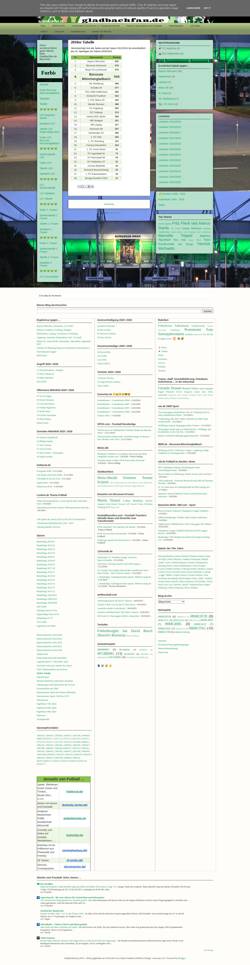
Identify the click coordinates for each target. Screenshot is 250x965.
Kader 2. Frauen (48, 243)
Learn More (193, 8)
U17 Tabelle (46, 198)
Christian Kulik (189, 568)
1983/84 (58, 745)
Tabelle (43, 104)
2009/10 (76, 757)
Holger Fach (115, 507)
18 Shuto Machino (45, 377)
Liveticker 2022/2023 (170, 165)
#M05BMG (144, 654)
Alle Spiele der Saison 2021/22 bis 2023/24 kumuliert (61, 519)
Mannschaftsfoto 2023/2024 (49, 635)
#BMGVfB (164, 631)
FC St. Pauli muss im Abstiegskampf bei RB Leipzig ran (183, 487)
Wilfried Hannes (179, 562)
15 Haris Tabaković (45, 374)
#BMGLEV (192, 620)
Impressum (163, 652)
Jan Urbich (176, 228)
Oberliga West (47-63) (47, 610)
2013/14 (66, 761)
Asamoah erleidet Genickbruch (111, 608)
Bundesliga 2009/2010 (47, 599)
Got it (207, 8)
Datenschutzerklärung (168, 648)
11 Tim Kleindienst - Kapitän (50, 370)
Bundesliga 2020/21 (46, 556)
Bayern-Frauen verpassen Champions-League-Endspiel (183, 510)
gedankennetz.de (75, 818)
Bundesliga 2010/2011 (47, 595)
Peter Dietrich (174, 559)
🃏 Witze (162, 347)
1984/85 (67, 745)
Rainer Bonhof (182, 556)
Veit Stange (185, 244)
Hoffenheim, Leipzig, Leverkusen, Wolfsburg (57, 333)
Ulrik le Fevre (165, 572)
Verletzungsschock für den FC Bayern (114, 600)
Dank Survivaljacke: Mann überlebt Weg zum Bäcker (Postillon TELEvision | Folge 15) (78, 887)
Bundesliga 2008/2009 (47, 602)
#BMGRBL (173, 624)
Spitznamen (198, 334)
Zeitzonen (162, 359)
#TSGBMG (130, 657)
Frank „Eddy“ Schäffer (202, 578)
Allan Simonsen (186, 581)
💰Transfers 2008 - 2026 (172, 193)
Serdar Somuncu (125, 486)
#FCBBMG (105, 653)
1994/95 (49, 751)
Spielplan (45, 98)
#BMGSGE (164, 628)
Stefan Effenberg (145, 504)
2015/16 (83, 761)
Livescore (59, 31)
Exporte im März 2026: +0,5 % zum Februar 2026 (62, 913)
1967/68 (76, 735)
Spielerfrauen (43, 677)
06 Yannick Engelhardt (47, 437)
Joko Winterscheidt (117, 483)
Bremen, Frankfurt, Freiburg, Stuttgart (54, 329)
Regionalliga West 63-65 (48, 614)
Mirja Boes (148, 483)
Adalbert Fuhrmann (191, 559)
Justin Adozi (176, 232)
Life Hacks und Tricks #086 (49, 475)
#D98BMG (143, 650)
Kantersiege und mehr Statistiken (52, 657)
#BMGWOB (180, 632)
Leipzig (162, 82)
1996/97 (67, 751)
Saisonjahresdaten (171, 334)
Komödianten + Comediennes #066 (113, 411)
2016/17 (41, 764)
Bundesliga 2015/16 (46, 576)
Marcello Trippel (176, 235)
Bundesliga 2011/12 (46, 591)
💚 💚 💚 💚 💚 (48, 109)
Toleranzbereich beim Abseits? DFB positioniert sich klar (63, 507)
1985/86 (77, 745)
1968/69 (86, 735)
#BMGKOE (178, 620)
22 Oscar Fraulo (44, 449)
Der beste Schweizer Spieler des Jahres (54, 665)
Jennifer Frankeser (189, 395)
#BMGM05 (207, 619)
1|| (44, 761)
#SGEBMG (115, 657)
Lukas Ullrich (103, 363)
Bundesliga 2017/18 (46, 568)
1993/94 (40, 751)
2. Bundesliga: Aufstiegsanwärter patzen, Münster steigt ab (124, 577)
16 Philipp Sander (45, 441)
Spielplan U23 (47, 123)
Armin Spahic (165, 224)
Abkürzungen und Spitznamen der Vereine (56, 684)
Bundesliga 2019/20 (46, 560)
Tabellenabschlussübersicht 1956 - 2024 (55, 523)
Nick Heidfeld (102, 486)
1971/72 (58, 738)
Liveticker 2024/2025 (170, 176)
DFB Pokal (42, 355)
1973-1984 (42, 622)
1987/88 (41, 748)
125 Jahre (195, 25)
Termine (161, 370)
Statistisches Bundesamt (52, 910)
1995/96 (59, 751)
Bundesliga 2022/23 (46, 549)
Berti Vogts (169, 585)
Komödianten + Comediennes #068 (113, 400)
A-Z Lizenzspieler (49, 276)
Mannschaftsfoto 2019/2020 (49, 650)
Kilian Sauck (43, 423)
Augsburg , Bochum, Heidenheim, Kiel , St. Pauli (59, 337)
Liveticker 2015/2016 (170, 127)
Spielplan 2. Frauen (46, 264)
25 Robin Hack (44, 411)
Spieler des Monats (101, 31)
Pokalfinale (175, 330)
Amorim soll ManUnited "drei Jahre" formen (117, 612)
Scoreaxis (56, 295)
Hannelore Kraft (175, 395)
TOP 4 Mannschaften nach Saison (52, 669)
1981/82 (41, 745)
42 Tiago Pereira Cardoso (108, 382)
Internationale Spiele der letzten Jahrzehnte (56, 692)
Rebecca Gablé (113, 486)
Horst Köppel (199, 565)
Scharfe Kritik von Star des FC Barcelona (116, 604)
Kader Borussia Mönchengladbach (50, 91)
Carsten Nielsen (195, 575)
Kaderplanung (78, 31)
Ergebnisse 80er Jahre (47, 707)
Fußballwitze (165, 325)
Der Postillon (46, 884)
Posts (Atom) (115, 213)
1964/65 (50, 735)
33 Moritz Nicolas (105, 378)
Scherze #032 (103, 415)
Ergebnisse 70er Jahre (47, 703)
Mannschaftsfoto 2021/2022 (49, 642)
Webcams (41, 715)
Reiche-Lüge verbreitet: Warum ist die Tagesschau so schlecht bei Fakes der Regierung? (78, 940)
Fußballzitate (182, 325)
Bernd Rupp (184, 578)
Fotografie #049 (44, 471)
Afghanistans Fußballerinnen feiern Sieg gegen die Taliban (184, 524)
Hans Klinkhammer (183, 565)
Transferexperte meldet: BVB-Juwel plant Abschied (120, 460)
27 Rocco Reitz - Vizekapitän (50, 453)
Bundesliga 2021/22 (46, 553)
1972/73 (66, 738)
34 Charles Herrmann (46, 415)
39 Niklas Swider (44, 456)
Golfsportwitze (198, 326)
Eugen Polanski (166, 391)
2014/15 (74, 761)
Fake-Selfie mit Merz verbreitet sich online (59, 927)
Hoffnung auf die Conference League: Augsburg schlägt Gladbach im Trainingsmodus (183, 451)
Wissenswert (42, 700)
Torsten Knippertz (184, 392)
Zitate (169, 339)
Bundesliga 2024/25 (46, 541)
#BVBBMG (124, 649)
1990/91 (66, 748)
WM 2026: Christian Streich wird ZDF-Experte (118, 564)
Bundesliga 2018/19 (46, 564)
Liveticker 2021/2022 (170, 160)
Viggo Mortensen (138, 486)
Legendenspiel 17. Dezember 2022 (52, 661)
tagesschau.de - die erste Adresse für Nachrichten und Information (72, 897)
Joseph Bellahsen (192, 228)
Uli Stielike (200, 581)
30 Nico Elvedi (104, 337)
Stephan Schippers (170, 398)
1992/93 (85, 748)
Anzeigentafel (43, 719)
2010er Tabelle (44, 673)
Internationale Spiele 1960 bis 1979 (53, 696)
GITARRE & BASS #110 (48, 478)
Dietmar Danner (197, 556)
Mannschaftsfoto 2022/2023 (49, 638)
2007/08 (58, 757)
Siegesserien (42, 654)
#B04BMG (103, 649)
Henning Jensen (165, 565)
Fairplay (161, 366)
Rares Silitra (195, 240)
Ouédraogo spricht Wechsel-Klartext (113, 540)
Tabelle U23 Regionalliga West (49, 130)
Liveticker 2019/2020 (170, 149)
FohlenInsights (108, 631)
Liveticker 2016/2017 (170, 132)
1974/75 (85, 738)
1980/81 (85, 742)
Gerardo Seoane (169, 388)
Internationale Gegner (47, 351)
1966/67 (67, 735)
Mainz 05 (163, 87)
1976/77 (50, 742)
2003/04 (78, 754)
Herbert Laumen (205, 568)
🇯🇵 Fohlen (163, 351)
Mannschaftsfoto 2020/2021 (49, 646)
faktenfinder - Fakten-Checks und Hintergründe (63, 924)
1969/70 (40, 738)
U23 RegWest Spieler (47, 116)
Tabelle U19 (46, 168)
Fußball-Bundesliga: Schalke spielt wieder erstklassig (182, 517)
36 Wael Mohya (44, 419)
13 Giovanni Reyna (45, 403)
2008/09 (68, 757)
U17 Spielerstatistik (47, 186)
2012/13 (58, 761)
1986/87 (85, 745)
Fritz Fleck (181, 223)
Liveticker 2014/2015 (170, 121)
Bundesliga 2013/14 (46, 583)
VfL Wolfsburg (166, 98)
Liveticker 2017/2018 (170, 138)
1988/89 (49, 748)
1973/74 (76, 738)
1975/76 (40, 742)
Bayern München (168, 71)
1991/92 (76, 748)
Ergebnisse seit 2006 (46, 626)
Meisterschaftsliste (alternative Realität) (55, 681)
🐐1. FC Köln (166, 104)
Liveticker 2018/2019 (170, 143)
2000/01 (51, 754)
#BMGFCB (198, 616)
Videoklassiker (176, 25)
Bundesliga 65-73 (45, 618)
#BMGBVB (164, 616)
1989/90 (58, 748)
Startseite (109, 204)
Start (42, 25)
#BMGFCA (181, 617)
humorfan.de (74, 835)
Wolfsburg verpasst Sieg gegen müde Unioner (178, 425)
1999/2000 (42, 754)
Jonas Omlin (103, 385)
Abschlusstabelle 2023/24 (48, 527)
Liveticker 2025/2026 (170, 182)
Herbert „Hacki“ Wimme (185, 584)
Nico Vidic (179, 239)
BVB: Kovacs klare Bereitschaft (112, 533)
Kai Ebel (128, 483)
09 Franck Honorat (45, 400)
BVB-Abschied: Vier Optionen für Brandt (116, 527)
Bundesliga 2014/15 (46, 580)
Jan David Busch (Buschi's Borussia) (124, 633)
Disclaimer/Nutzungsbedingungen (173, 644)
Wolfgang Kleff (103, 507)
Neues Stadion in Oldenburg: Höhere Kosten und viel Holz (184, 474)
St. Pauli (163, 93)
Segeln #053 (42, 482)
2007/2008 (42, 606)
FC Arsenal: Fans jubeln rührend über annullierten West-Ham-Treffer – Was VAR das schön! (122, 571)
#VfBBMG (142, 657)
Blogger (181, 958)
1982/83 (50, 745)
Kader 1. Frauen (48, 209)
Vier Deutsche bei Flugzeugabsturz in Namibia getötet (64, 900)
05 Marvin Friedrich (106, 333)
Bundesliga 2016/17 (46, 572)
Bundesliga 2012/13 (46, 587)
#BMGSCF (200, 624)
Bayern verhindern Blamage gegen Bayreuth (178, 435)
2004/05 (87, 754)
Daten (162, 205)
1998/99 (85, 751)
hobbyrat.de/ (74, 791)
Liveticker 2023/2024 (170, 171)
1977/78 (58, 742)
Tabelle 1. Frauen (49, 223)
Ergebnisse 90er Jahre (47, 711)
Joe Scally (102, 356)
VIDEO (43, 31)
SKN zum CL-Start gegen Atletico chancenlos (118, 616)
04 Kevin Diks (104, 329)
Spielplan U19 (47, 173)
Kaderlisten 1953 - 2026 (171, 199)
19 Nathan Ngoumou (46, 407)
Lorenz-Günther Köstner (170, 568)
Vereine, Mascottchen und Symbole (144, 25)
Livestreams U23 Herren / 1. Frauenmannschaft (95, 25)
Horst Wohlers (191, 587)
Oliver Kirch (202, 395)
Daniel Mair (200, 392)
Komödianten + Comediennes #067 (113, 404)
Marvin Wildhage (132, 636)
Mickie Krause (137, 483)
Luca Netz (102, 359)
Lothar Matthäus (133, 500)
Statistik (44, 84)
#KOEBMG (129, 654)
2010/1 (40, 761)
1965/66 (58, 735)
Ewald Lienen (179, 572)
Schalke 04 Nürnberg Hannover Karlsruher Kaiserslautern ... (64, 348)
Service (161, 362)
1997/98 (76, 751)
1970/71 (49, 738)
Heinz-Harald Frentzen (116, 478)
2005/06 (41, 757)
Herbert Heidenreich (197, 562)
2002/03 (69, 754)
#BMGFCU (163, 620)
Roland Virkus (190, 388)
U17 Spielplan (47, 193)
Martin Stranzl (108, 500)
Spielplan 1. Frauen (46, 231)
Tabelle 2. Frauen (49, 257)
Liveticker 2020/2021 (170, 154)
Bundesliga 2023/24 (46, 545)
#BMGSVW (180, 629)
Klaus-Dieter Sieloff (168, 581)
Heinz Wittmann (176, 587)
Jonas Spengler (206, 388)
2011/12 (49, 761)
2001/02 (60, 754)
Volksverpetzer (47, 938)
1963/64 (41, 735)
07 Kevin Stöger (44, 396)
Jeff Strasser (131, 504)
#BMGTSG (197, 628)
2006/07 (49, 757)
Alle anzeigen (208, 950)
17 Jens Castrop (44, 445)
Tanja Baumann (183, 398)
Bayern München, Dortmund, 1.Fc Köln (55, 326)
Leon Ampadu (189, 232)
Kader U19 (45, 162)
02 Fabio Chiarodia (106, 326)
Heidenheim (165, 76)
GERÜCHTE (58, 25)
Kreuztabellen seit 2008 (47, 688)
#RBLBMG (101, 657)
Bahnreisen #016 (44, 486)
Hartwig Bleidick (166, 556)
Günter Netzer (180, 575)
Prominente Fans (199, 329)
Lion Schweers (203, 232)
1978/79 (67, 742)
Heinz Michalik (195, 572)
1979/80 (76, 742)
